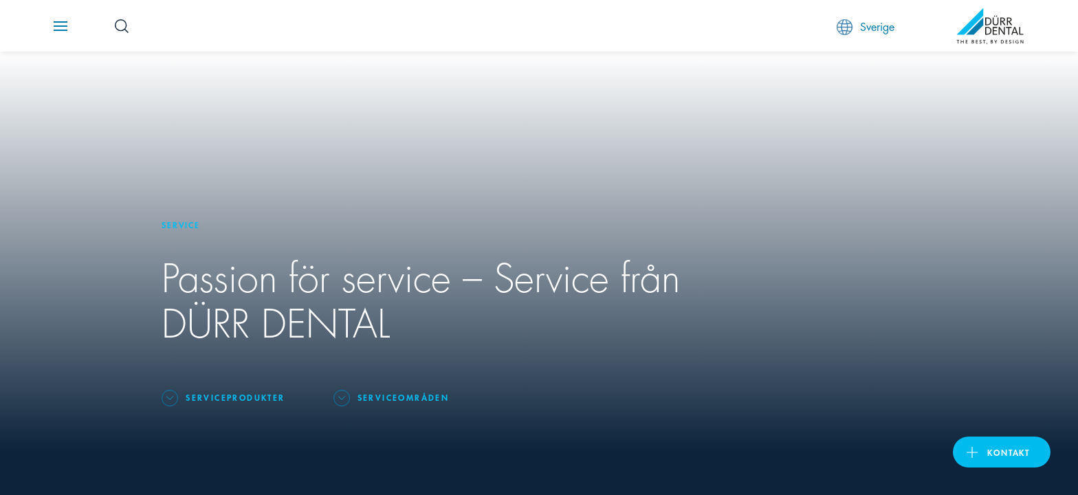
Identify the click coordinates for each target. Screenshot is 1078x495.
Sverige (865, 26)
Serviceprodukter (235, 397)
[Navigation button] (60, 26)
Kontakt (1008, 452)
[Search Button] (121, 26)
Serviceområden (404, 397)
